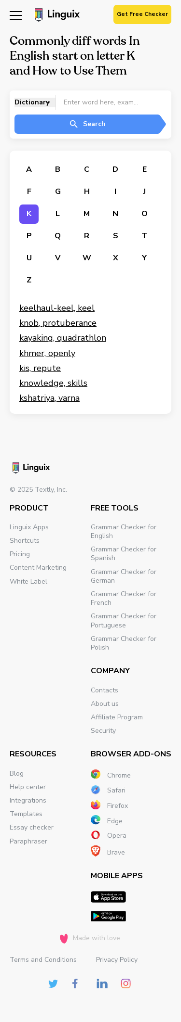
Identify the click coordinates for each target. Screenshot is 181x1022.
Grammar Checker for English (123, 531)
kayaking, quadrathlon (62, 338)
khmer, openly (47, 353)
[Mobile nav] (16, 15)
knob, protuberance (58, 323)
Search (87, 124)
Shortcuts (25, 540)
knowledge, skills (53, 383)
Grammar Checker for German (123, 576)
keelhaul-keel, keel (57, 308)
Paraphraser (28, 841)
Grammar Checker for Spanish (123, 553)
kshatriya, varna (49, 398)
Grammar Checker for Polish (123, 643)
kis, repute (40, 368)
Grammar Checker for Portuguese (123, 620)
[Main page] (55, 16)
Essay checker (32, 827)
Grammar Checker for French (123, 598)
